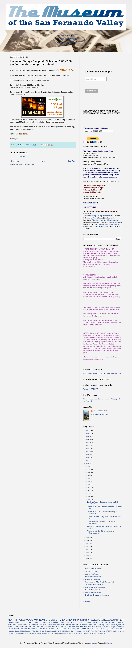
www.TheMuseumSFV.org (66, 42)
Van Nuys (39, 619)
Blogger (109, 643)
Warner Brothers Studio (16, 627)
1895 (82, 627)
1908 (55, 631)
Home (43, 161)
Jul (89, 484)
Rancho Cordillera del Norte (103, 224)
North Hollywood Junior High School (112, 629)
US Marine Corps (87, 633)
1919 (30, 627)
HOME (87, 601)
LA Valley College (21, 625)
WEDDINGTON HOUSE (40, 625)
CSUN (49, 622)
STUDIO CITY (53, 619)
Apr (89, 475)
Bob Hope (111, 627)
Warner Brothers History (93, 592)
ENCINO (67, 619)
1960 (105, 622)
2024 (88, 552)
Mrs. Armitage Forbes (35, 629)
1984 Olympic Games (68, 631)
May (89, 478)
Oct (89, 493)
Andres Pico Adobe (91, 574)
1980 (106, 627)
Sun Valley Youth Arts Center (62, 633)
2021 (88, 543)
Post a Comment (19, 156)
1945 (114, 622)
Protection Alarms (114, 222)
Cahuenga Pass (103, 625)
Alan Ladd (79, 631)
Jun (89, 481)
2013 (88, 449)
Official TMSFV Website (93, 569)
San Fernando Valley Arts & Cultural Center (100, 582)
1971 (102, 627)
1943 (44, 622)
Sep (89, 490)
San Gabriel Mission (36, 633)
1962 (29, 625)
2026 (88, 559)
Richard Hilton (58, 622)
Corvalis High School (116, 625)
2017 (88, 461)
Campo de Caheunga (92, 579)
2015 (88, 455)
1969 (98, 627)
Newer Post (15, 161)
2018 (88, 464)
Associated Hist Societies (94, 585)
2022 (88, 546)
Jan (89, 466)
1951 (34, 627)
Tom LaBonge (49, 631)
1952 (55, 625)
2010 (88, 440)
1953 (90, 627)
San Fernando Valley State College (33, 631)
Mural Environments (111, 220)
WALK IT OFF (106, 631)
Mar (89, 472)
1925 (86, 627)
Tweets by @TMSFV (90, 389)
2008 (88, 434)
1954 (94, 627)
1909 (26, 627)
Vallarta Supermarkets (101, 226)
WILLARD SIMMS (83, 629)
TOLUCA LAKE (34, 622)
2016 (88, 458)
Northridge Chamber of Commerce (97, 595)
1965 (74, 625)
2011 (88, 443)
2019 (88, 537)
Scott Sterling (71, 629)
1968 (38, 627)
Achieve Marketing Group (92, 216)
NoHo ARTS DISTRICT (51, 629)
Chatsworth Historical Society (95, 587)
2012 (88, 446)
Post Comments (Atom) (27, 165)
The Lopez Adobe (91, 571)
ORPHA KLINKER (80, 620)
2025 (88, 555)
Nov (89, 496)
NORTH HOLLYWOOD (20, 619)
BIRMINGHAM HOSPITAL (54, 627)
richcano (94, 643)
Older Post (71, 161)
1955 (58, 625)
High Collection (66, 625)
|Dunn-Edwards (97, 218)
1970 (42, 627)
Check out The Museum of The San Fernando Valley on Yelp (102, 373)
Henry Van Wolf (92, 622)
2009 (88, 437)
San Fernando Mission (71, 627)
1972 (77, 625)
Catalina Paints (107, 216)
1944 (67, 622)
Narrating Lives (116, 631)
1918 (91, 629)
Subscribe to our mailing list (98, 72)
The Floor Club (97, 220)
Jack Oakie (97, 629)
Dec (89, 499)
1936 (51, 625)
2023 (88, 550)
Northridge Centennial (15, 631)
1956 (101, 622)
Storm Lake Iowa (47, 633)
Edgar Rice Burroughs (99, 633)
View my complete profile (99, 414)
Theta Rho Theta (96, 631)
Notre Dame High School (88, 625)
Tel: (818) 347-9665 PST (66, 35)
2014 (88, 452)
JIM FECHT (86, 631)
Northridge (92, 620)
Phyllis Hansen (103, 620)
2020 (88, 540)
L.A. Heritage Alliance (92, 590)
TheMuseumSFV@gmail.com (66, 39)
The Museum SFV (100, 411)
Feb (89, 469)
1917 (59, 631)
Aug (89, 487)
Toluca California (76, 633)
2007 (88, 431)
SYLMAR (63, 629)
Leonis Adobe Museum (93, 577)
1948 (109, 622)
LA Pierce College (77, 622)
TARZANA (114, 620)
